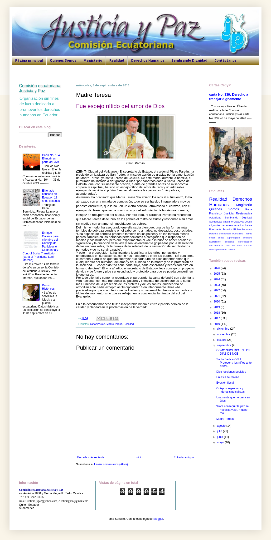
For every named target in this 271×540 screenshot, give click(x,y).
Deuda (248, 221)
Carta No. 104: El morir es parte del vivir (51, 159)
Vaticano (227, 221)
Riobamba (239, 229)
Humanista (237, 233)
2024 (217, 279)
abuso (221, 237)
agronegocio (233, 237)
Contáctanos (225, 60)
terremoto (227, 225)
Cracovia (238, 221)
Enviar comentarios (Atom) (111, 464)
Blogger (158, 518)
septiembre (224, 345)
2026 (217, 268)
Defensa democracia (220, 233)
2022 (217, 290)
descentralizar (216, 245)
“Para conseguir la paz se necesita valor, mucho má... (232, 410)
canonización (97, 323)
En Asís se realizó (227, 377)
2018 (217, 312)
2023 (217, 285)
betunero (247, 237)
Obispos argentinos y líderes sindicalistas (230, 390)
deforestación (245, 241)
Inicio (139, 457)
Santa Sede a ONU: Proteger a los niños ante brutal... (234, 363)
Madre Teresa (114, 323)
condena (229, 241)
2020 (217, 301)
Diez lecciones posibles (231, 371)
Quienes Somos (63, 60)
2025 (217, 273)
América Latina (243, 225)
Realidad (116, 60)
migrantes (214, 225)
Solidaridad (215, 221)
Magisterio (92, 60)
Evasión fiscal (225, 382)
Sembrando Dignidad (189, 60)
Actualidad (215, 217)
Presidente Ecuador (220, 229)
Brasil (249, 229)
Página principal (29, 60)
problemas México (225, 249)
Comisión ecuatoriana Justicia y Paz (39, 88)
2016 (217, 324)
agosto (221, 425)
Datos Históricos (48, 287)
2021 (217, 296)
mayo (221, 442)
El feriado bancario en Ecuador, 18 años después (51, 196)
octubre (222, 340)
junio (220, 437)
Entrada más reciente (90, 457)
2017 (217, 318)
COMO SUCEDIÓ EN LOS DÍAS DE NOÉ (233, 352)
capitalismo (215, 241)
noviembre (224, 334)
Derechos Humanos (148, 60)
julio (220, 431)
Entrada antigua (184, 457)
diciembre (223, 328)
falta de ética (234, 245)
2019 (217, 307)
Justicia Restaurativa (238, 213)
